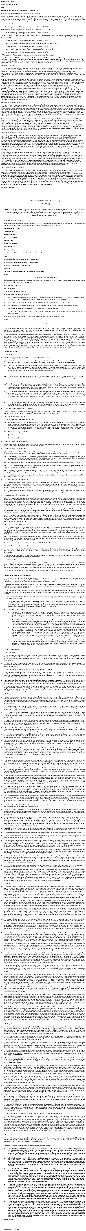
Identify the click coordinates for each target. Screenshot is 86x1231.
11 (1, 549)
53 (1, 923)
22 (1, 672)
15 (1, 578)
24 (1, 686)
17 (1, 590)
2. (1, 68)
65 (1, 1050)
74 (1, 1138)
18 (1, 597)
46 (1, 856)
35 (1, 775)
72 (1, 1113)
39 (1, 809)
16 (1, 584)
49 (1, 886)
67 (1, 1065)
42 (1, 832)
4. (1, 135)
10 (1, 524)
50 (1, 900)
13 (1, 563)
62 (1, 1027)
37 (1, 795)
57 (1, 965)
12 (1, 555)
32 (1, 748)
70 (1, 1095)
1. (1, 58)
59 (1, 987)
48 (1, 869)
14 (1, 570)
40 (1, 817)
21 (1, 669)
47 (1, 865)
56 (1, 953)
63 (1, 1036)
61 (1, 1007)
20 (1, 663)
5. (1, 170)
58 (1, 974)
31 (1, 740)
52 (1, 919)
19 (1, 655)
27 (1, 712)
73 (1, 1116)
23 (1, 680)
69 (1, 1085)
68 (1, 1076)
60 (1, 994)
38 (1, 805)
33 (1, 760)
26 (1, 706)
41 (1, 828)
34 (1, 768)
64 (1, 1042)
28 (1, 720)
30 (1, 734)
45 (1, 849)
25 (1, 697)
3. (1, 105)
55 (1, 943)
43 (1, 836)
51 (1, 908)
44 (1, 840)
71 (1, 1104)
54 (1, 933)
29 (1, 728)
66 (1, 1058)
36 (1, 786)
